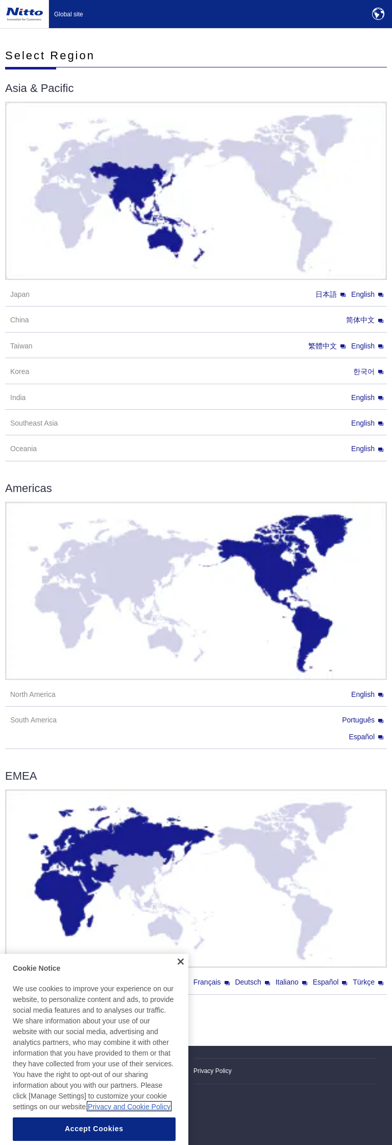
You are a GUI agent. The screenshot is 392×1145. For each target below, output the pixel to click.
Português (362, 720)
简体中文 (364, 320)
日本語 (330, 294)
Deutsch (252, 982)
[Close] (180, 972)
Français (211, 982)
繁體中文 (327, 346)
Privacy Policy (212, 1070)
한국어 (368, 371)
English (367, 294)
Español (366, 737)
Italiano (291, 982)
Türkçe (368, 982)
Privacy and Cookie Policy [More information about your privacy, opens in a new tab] (129, 1117)
